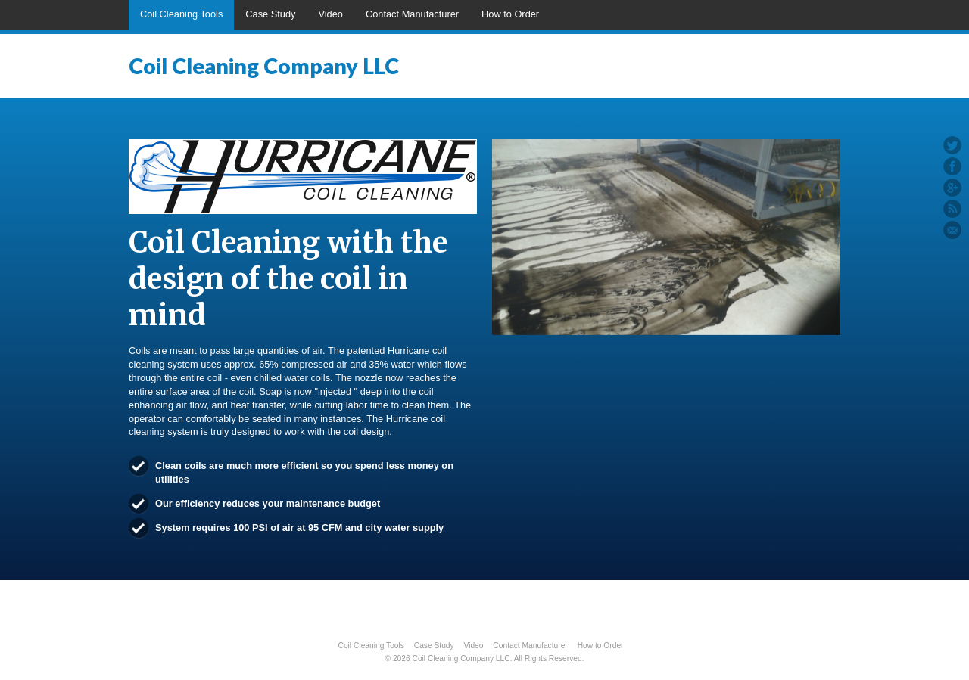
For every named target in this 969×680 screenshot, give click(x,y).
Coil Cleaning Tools (181, 14)
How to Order (510, 14)
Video (330, 14)
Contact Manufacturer (412, 14)
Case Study (270, 14)
